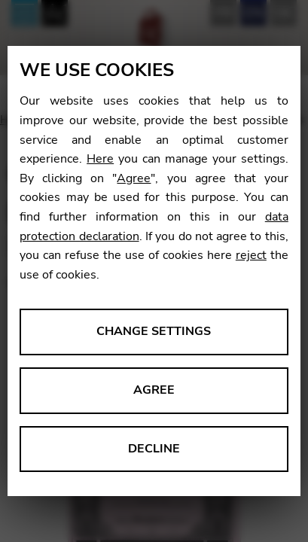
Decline (154, 448)
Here (100, 159)
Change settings (153, 331)
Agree (134, 178)
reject (251, 255)
